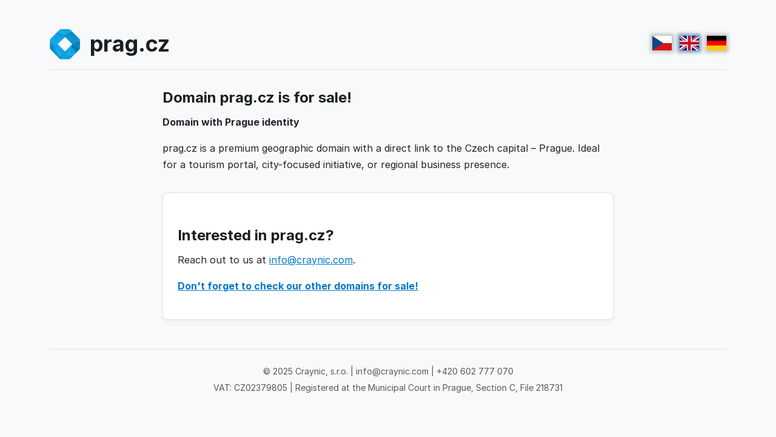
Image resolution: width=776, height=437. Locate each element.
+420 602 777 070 (474, 371)
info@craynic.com (311, 260)
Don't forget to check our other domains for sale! (298, 286)
